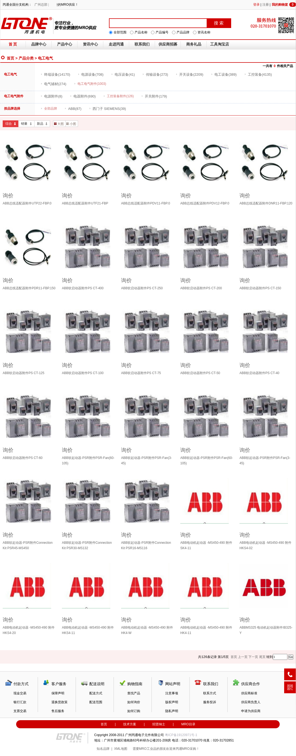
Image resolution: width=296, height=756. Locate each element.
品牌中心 (38, 44)
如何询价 (133, 702)
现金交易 (19, 693)
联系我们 (142, 44)
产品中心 (64, 44)
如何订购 (133, 711)
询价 (8, 195)
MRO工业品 (147, 749)
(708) (90, 74)
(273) (155, 74)
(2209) (189, 74)
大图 (59, 124)
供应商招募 (167, 44)
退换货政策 (59, 702)
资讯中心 (90, 44)
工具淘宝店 (219, 44)
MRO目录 (188, 724)
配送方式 (95, 693)
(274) (53, 84)
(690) (83, 96)
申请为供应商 (250, 711)
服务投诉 (209, 702)
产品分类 (26, 58)
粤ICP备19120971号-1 (181, 735)
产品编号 (162, 32)
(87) (73, 109)
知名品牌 (103, 749)
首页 (10, 58)
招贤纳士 (158, 724)
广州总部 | (41, 4)
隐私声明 (171, 711)
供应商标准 (249, 693)
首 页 (13, 44)
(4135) (258, 74)
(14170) (55, 74)
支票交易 (19, 711)
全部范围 (120, 32)
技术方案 (129, 724)
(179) (154, 96)
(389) (224, 74)
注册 (265, 4)
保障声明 (57, 693)
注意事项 (171, 693)
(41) (123, 74)
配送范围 (95, 702)
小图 (71, 124)
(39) (107, 109)
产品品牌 (183, 32)
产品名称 (141, 32)
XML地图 (120, 749)
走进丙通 (116, 44)
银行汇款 (19, 702)
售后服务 (57, 711)
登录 (256, 4)
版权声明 (171, 702)
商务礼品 (193, 44)
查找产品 (133, 693)
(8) (51, 96)
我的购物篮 (284, 4)
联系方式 (209, 693)
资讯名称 (204, 32)
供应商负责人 (250, 702)
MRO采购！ (190, 749)
